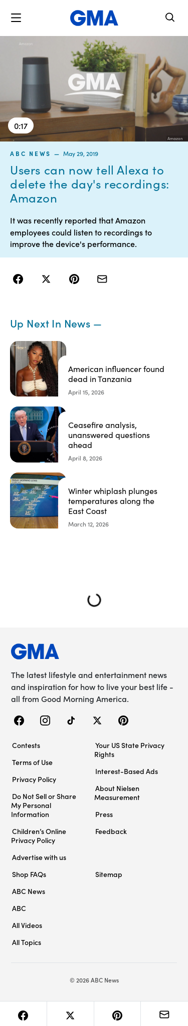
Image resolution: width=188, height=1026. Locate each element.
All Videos (27, 925)
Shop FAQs (29, 874)
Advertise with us (39, 857)
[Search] (170, 18)
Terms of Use (32, 762)
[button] (16, 18)
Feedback (111, 831)
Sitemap (108, 874)
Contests (26, 745)
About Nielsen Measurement (117, 792)
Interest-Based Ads (126, 771)
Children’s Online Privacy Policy (38, 835)
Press (104, 814)
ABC (19, 908)
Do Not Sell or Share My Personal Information (43, 805)
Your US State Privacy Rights (129, 749)
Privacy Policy (34, 779)
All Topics (26, 942)
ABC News (30, 154)
